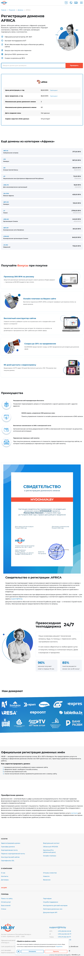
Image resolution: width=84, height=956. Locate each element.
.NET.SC (5, 150)
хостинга (74, 813)
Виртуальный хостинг (51, 843)
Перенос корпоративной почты (13, 853)
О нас (3, 873)
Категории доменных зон (52, 909)
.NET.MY (5, 228)
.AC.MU (5, 245)
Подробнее (59, 946)
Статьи (3, 909)
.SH (4, 168)
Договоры (5, 880)
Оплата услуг (6, 902)
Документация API (50, 912)
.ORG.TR (6, 185)
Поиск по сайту (6, 898)
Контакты (4, 876)
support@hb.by (16, 599)
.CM (4, 159)
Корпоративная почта (9, 850)
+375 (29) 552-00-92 (64, 931)
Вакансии (46, 880)
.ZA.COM (6, 193)
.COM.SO (6, 236)
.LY (4, 210)
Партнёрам (47, 898)
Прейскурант (54, 90)
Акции (4, 887)
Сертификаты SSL (7, 860)
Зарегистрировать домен (10, 843)
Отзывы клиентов (50, 873)
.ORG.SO (6, 219)
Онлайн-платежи (49, 856)
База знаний (5, 905)
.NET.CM (6, 202)
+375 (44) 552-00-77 (64, 934)
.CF (4, 176)
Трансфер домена (8, 847)
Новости (46, 876)
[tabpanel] (42, 99)
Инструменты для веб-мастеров (55, 905)
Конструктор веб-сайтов (10, 857)
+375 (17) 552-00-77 (64, 937)
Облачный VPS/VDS (50, 847)
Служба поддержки (50, 902)
